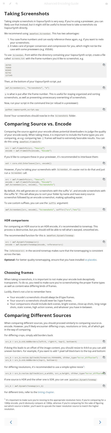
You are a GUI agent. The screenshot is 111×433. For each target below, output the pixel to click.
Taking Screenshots (26, 13)
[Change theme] (10, 3)
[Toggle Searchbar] (16, 3)
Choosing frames (18, 272)
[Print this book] (106, 3)
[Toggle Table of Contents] (4, 3)
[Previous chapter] (10, 422)
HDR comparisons (16, 220)
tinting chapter (46, 392)
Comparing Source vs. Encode (37, 124)
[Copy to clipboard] (104, 65)
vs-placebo (91, 259)
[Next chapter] (100, 422)
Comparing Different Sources (37, 315)
